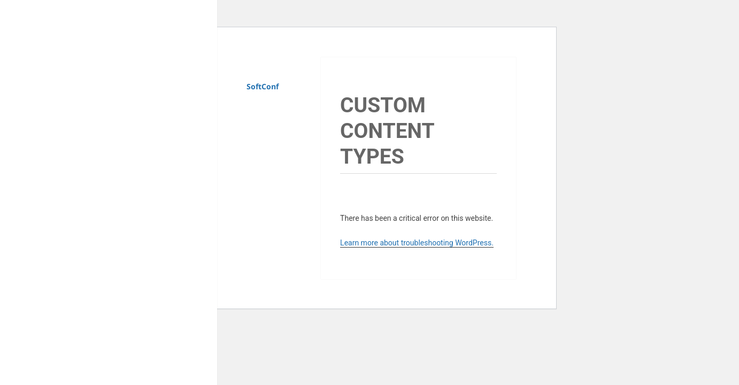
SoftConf (263, 86)
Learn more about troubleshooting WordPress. (417, 242)
